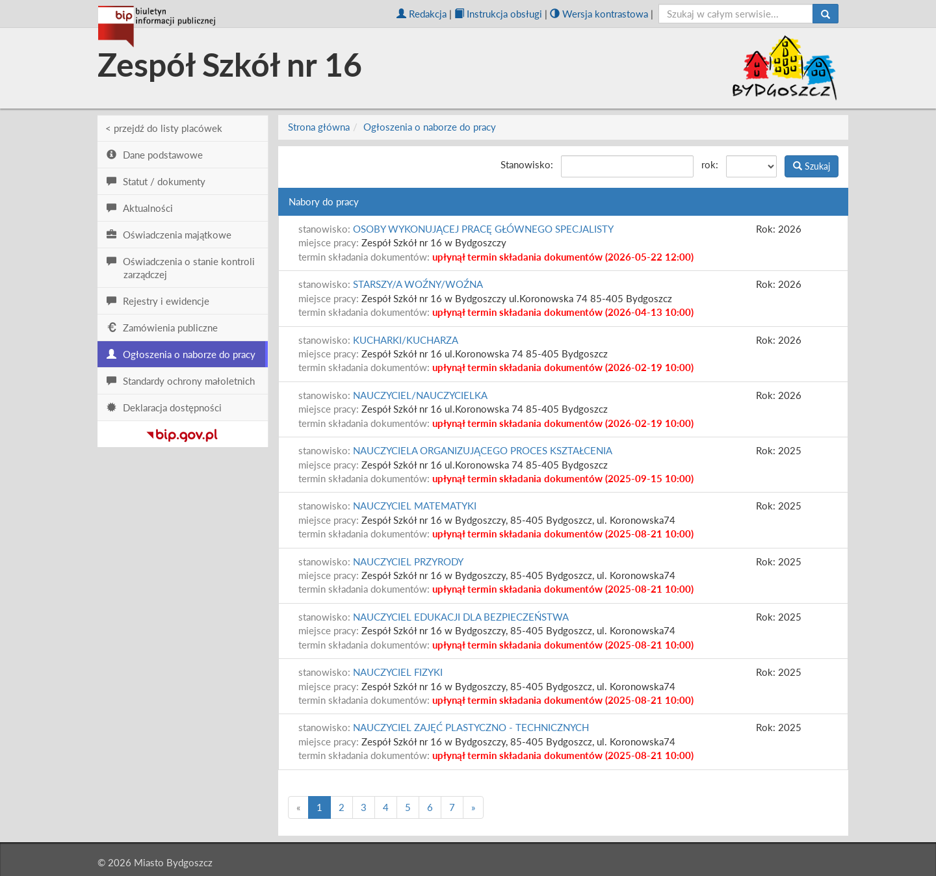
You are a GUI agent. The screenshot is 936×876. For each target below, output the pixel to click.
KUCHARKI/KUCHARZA (405, 340)
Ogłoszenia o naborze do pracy (429, 127)
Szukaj (811, 166)
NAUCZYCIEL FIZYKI (398, 672)
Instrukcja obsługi (498, 13)
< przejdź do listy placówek (163, 128)
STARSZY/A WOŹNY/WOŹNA (418, 284)
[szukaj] (736, 13)
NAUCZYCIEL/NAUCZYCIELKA (420, 395)
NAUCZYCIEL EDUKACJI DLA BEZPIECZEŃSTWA (461, 617)
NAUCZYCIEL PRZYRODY (408, 561)
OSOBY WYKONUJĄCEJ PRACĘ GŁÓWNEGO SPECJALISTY (483, 229)
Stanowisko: (526, 164)
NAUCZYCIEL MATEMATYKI (414, 505)
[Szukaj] (825, 13)
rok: (709, 164)
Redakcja (421, 13)
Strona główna (319, 127)
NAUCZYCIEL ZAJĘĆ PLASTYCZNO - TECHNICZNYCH (471, 727)
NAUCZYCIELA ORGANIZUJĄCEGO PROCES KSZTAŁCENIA (482, 450)
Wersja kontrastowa (599, 13)
